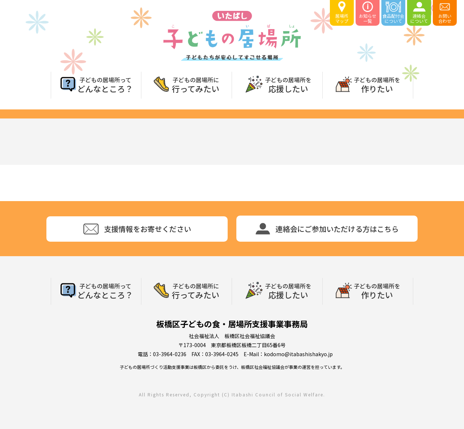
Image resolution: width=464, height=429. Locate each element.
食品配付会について (393, 12)
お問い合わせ (444, 12)
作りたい (377, 84)
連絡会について (419, 12)
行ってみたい (195, 84)
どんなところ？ (105, 84)
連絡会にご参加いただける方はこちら (327, 228)
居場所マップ (341, 12)
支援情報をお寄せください (137, 229)
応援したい (288, 84)
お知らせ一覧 (367, 12)
